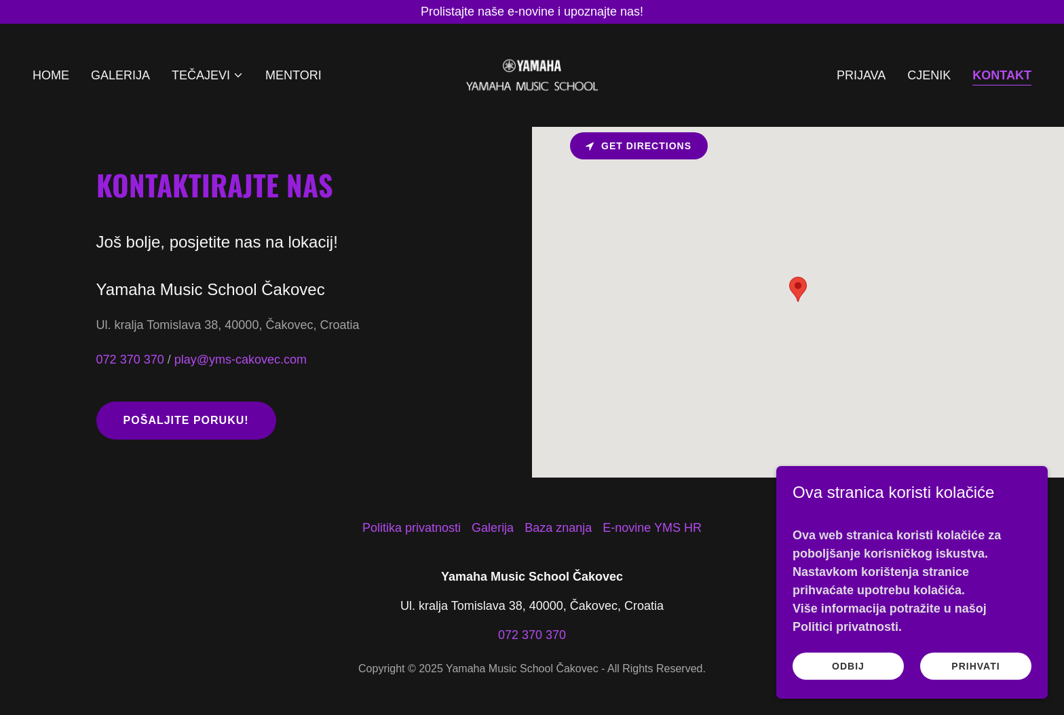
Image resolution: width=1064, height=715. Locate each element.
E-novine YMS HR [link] (652, 528)
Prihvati (975, 666)
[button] (208, 75)
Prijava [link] (861, 75)
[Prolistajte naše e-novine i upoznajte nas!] (532, 12)
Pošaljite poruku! (186, 420)
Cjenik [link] (929, 75)
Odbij (848, 666)
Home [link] (51, 75)
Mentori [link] (293, 75)
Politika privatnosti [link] (411, 528)
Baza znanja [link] (558, 528)
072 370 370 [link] (130, 359)
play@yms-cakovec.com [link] (240, 359)
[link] (532, 74)
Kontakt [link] (1001, 75)
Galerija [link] (120, 75)
